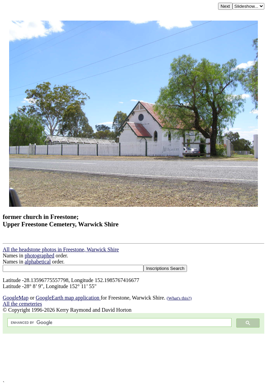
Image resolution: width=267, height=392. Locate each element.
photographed (39, 255)
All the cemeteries (22, 304)
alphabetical (38, 261)
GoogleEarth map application (68, 298)
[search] (119, 322)
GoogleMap (15, 298)
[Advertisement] (133, 357)
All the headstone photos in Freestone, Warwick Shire (61, 249)
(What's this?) (179, 298)
